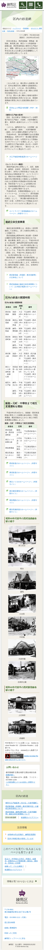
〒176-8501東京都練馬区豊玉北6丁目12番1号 (18, 911)
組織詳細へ (10, 775)
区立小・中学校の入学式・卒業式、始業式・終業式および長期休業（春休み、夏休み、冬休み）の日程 (21, 861)
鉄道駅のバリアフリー (13, 870)
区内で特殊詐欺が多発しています (21, 839)
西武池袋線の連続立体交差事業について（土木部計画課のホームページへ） (23, 286)
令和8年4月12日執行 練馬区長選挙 (22, 834)
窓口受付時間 (10, 922)
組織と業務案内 (11, 928)
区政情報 (26, 28)
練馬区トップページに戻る (15, 938)
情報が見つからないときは (20, 881)
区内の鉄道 (10, 31)
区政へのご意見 (11, 933)
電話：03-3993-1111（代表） (16, 917)
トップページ (17, 28)
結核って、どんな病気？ (14, 866)
